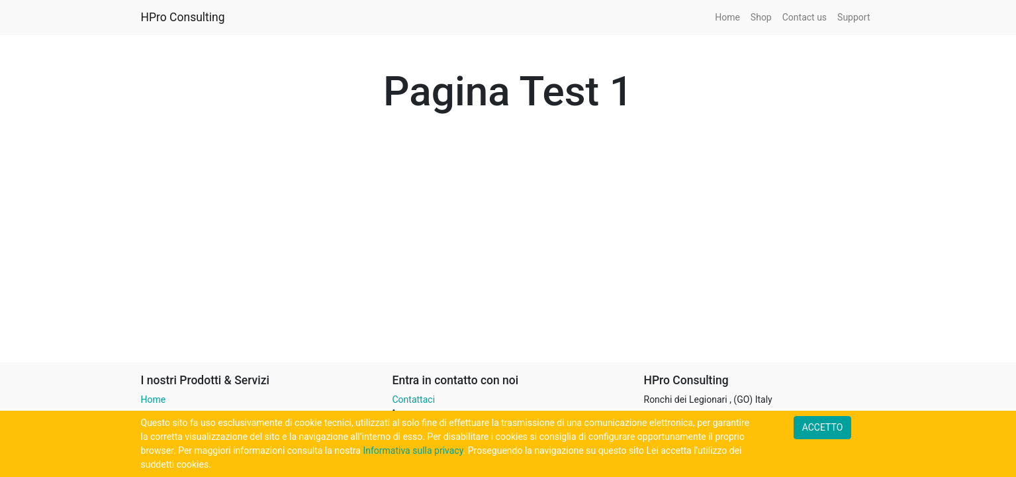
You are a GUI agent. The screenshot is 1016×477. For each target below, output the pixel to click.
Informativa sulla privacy (413, 450)
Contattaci (414, 399)
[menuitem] (727, 17)
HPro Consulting (183, 17)
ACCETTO (822, 427)
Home (153, 399)
